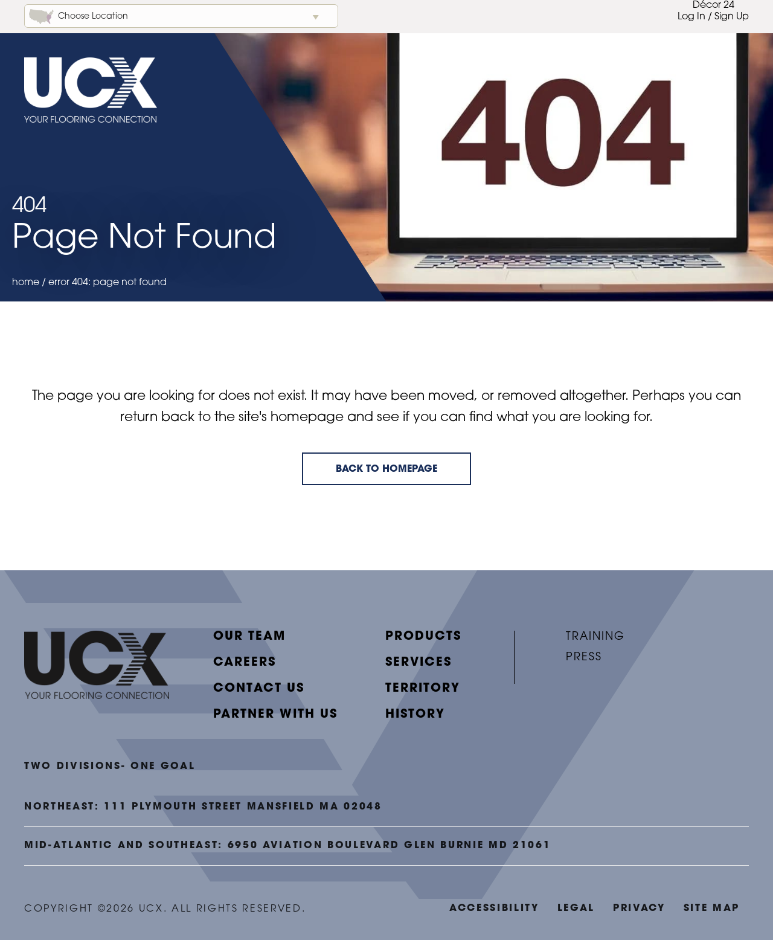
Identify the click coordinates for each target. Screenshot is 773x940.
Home (25, 283)
